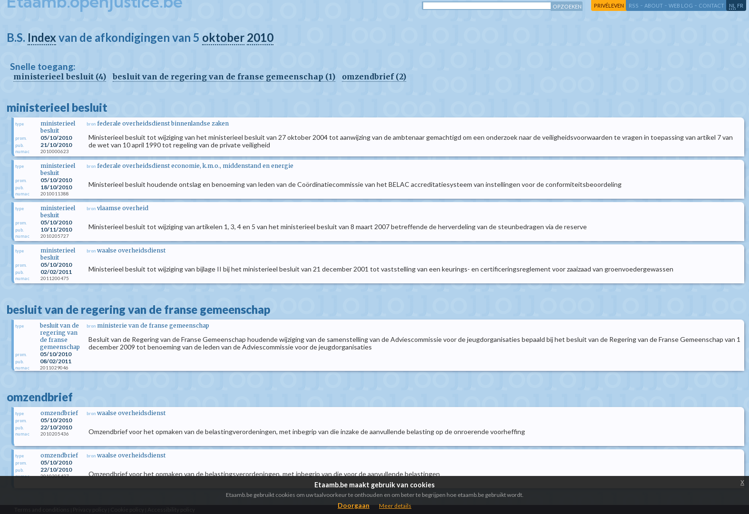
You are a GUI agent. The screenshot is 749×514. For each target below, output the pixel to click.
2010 (260, 37)
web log (681, 5)
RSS (634, 5)
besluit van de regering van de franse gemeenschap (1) (224, 76)
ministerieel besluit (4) (59, 76)
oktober (223, 37)
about (653, 5)
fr (740, 5)
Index (42, 37)
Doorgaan (354, 505)
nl (732, 5)
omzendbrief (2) (374, 76)
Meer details (395, 505)
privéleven (609, 5)
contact (711, 5)
